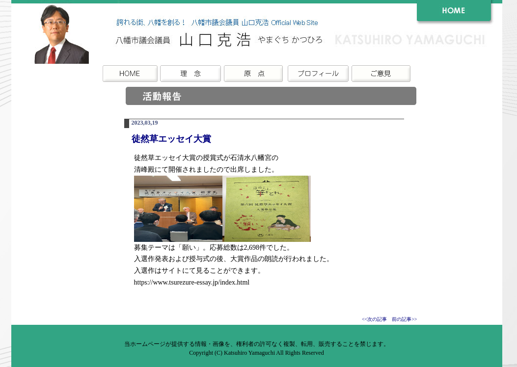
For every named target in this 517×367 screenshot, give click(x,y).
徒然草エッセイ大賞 (171, 139)
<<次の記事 (374, 319)
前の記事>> (404, 319)
